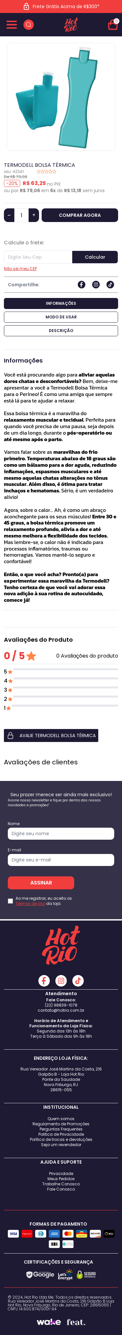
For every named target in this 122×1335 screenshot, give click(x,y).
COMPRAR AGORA (80, 215)
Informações (61, 303)
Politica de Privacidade (61, 1134)
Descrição (61, 330)
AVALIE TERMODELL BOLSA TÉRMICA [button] (51, 735)
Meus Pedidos (61, 1178)
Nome (14, 823)
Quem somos (61, 1118)
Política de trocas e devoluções (61, 1139)
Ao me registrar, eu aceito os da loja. (44, 901)
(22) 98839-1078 (61, 1005)
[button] (61, 735)
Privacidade (61, 1173)
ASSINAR (41, 882)
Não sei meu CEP (20, 268)
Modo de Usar (61, 317)
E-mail (14, 850)
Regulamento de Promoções (61, 1124)
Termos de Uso (30, 903)
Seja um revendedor (61, 1144)
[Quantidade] (21, 215)
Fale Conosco (61, 1189)
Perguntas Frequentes (61, 1129)
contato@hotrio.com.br (61, 1010)
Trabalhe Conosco (61, 1184)
